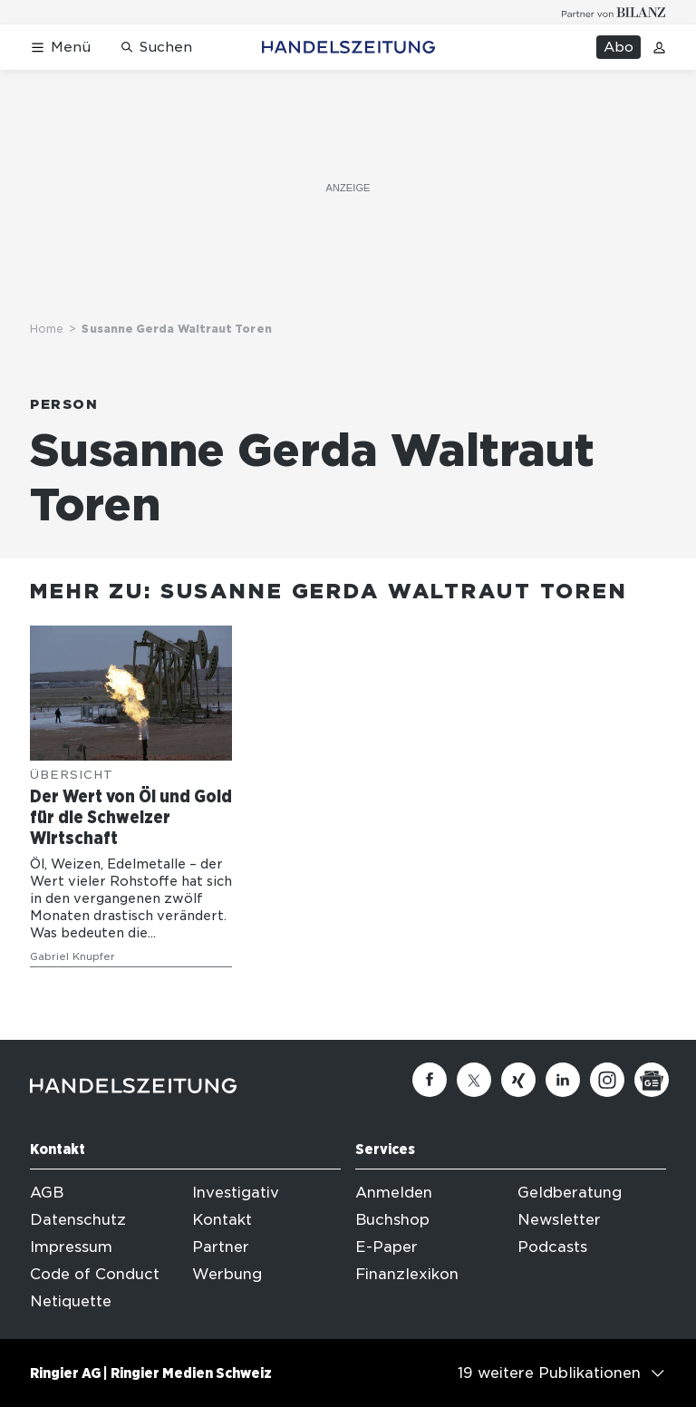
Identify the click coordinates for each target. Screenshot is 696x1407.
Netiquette (70, 1301)
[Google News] (651, 1080)
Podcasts (552, 1247)
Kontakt (222, 1219)
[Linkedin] (563, 1080)
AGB (46, 1192)
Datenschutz (78, 1219)
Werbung (227, 1274)
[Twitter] (474, 1080)
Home (46, 328)
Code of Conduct (95, 1274)
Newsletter (559, 1219)
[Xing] (518, 1080)
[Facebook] (429, 1080)
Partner (220, 1247)
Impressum (71, 1247)
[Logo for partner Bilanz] (614, 12)
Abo (618, 47)
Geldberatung (569, 1192)
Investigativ (235, 1192)
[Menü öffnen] (60, 47)
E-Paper (386, 1247)
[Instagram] (607, 1080)
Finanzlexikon (407, 1274)
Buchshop (392, 1219)
